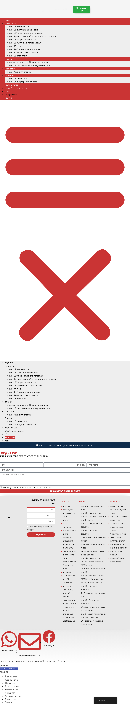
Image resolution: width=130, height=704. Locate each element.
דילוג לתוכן (5, 665)
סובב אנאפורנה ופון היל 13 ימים (23, 39)
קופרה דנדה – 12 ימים (89, 617)
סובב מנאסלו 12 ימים (18, 78)
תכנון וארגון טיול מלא (16, 88)
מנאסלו (10, 75)
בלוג (8, 91)
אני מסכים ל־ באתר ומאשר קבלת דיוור (26, 487)
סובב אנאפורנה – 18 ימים (91, 513)
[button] (65, 230)
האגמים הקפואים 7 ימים (20, 72)
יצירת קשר (11, 95)
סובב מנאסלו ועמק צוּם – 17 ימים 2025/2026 (69, 617)
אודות (9, 98)
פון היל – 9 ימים (87, 520)
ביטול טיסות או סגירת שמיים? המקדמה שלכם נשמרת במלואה (65, 445)
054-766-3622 (44, 11)
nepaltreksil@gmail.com (66, 9)
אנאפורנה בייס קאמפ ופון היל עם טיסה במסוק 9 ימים (33, 36)
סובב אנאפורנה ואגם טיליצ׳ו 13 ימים (25, 43)
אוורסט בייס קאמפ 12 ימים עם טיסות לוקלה (29, 62)
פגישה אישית (12, 85)
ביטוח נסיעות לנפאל (118, 534)
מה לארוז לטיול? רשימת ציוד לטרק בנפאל (117, 527)
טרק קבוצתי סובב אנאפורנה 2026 (69, 513)
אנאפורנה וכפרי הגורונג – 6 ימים (23, 52)
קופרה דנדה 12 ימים (18, 56)
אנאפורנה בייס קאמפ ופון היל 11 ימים (26, 33)
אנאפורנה (11, 23)
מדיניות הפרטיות (32, 487)
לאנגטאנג (11, 69)
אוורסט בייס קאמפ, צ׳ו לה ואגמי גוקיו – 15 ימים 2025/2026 (91, 586)
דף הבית (10, 20)
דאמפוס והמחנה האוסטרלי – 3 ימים (25, 49)
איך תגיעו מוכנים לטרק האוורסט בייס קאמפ (118, 509)
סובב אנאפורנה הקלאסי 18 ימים (23, 30)
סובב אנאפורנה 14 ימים (19, 26)
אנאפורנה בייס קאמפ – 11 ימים (93, 517)
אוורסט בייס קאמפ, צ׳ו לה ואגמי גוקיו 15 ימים (29, 65)
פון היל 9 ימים (15, 46)
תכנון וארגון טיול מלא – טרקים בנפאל (69, 554)
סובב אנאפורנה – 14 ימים (91, 558)
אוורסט (9, 59)
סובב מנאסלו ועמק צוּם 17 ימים (23, 82)
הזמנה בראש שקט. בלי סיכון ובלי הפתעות (68, 544)
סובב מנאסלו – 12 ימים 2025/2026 (69, 579)
